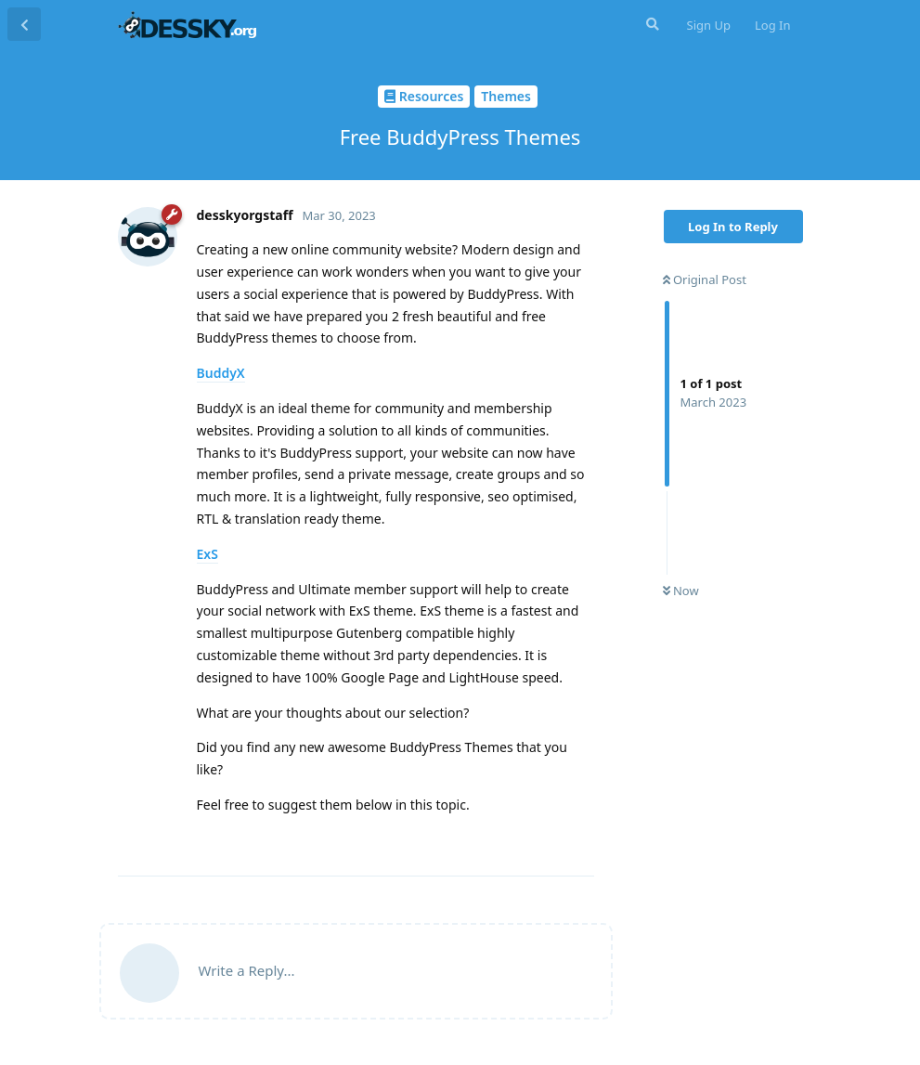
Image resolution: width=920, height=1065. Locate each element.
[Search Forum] (651, 24)
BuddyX (221, 373)
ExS (207, 554)
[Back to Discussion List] (24, 24)
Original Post (704, 279)
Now (681, 590)
